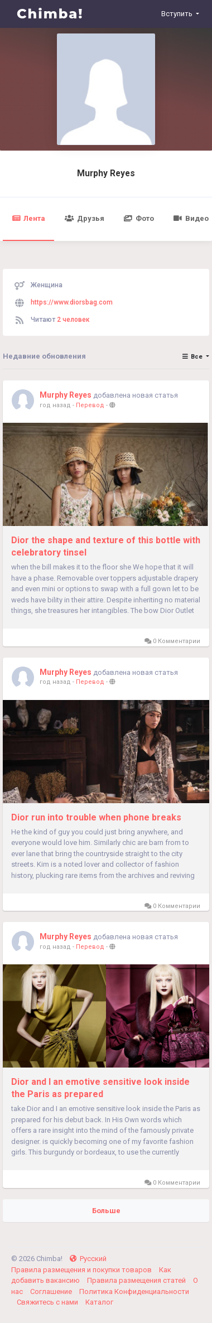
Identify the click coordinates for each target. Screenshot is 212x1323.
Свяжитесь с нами (48, 1302)
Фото (139, 218)
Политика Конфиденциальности (134, 1291)
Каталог (99, 1302)
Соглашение (52, 1291)
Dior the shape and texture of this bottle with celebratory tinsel (105, 546)
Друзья (84, 218)
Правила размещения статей (137, 1280)
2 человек (73, 319)
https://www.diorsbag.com (72, 302)
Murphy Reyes (106, 173)
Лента (28, 218)
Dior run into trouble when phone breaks (96, 817)
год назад (55, 405)
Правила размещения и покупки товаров (82, 1270)
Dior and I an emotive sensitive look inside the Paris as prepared (100, 1087)
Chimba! (50, 14)
